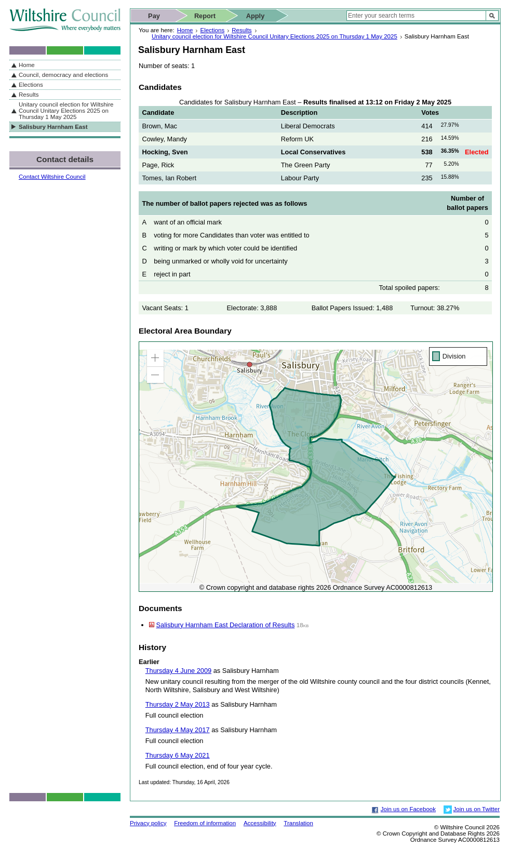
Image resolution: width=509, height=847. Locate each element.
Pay (154, 16)
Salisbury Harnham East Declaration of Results (225, 625)
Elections (212, 30)
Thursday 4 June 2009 (178, 670)
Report (205, 16)
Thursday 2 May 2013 (177, 704)
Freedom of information (205, 823)
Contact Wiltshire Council (52, 177)
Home (185, 30)
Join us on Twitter (476, 809)
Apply (255, 16)
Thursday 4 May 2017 (177, 730)
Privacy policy (148, 823)
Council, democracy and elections (63, 75)
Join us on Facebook (408, 809)
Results (241, 30)
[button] (155, 358)
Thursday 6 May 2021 (177, 755)
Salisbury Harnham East (53, 127)
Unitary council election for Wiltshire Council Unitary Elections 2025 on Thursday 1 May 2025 (274, 36)
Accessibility (260, 823)
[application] (315, 466)
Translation (298, 823)
